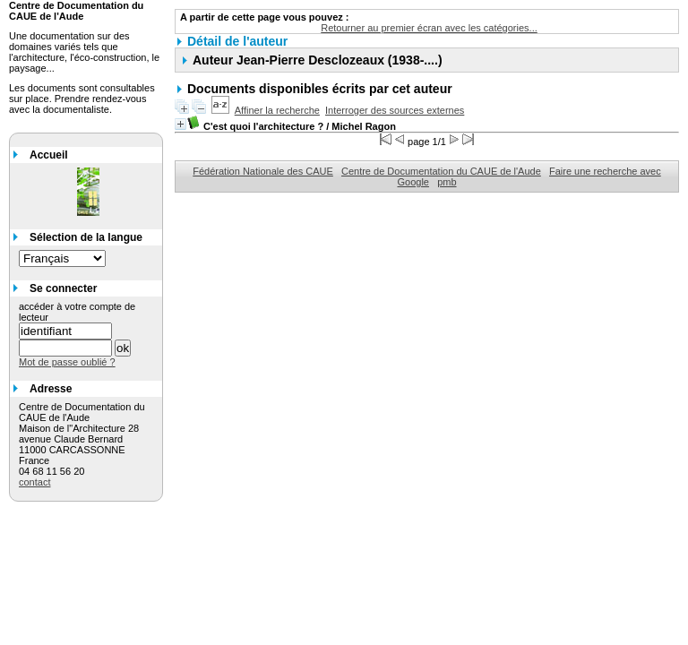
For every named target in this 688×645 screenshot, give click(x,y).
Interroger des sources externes (394, 110)
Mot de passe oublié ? (67, 362)
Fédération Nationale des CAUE (263, 171)
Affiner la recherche (277, 110)
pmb (446, 181)
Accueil (49, 155)
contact (34, 482)
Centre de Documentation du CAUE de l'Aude (441, 171)
